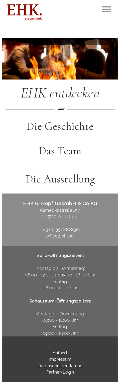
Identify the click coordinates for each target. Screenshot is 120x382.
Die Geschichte (60, 126)
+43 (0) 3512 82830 (60, 229)
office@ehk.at (60, 236)
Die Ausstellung (60, 179)
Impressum (60, 359)
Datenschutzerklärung (60, 365)
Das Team (60, 150)
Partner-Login (60, 372)
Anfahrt (60, 352)
